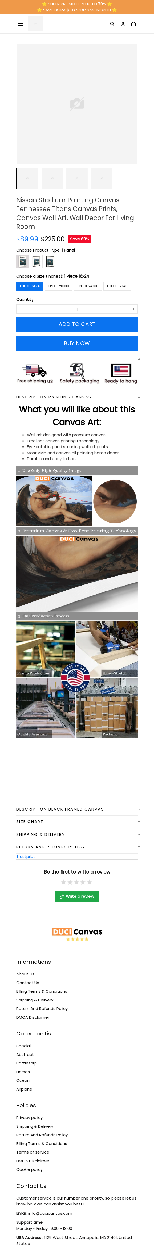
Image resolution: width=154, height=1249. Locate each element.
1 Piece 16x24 (76, 276)
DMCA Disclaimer (32, 1012)
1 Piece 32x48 (117, 286)
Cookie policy (29, 1164)
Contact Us (27, 977)
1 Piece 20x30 (58, 286)
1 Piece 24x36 (88, 286)
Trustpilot (25, 856)
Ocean (23, 1075)
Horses (23, 1066)
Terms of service (32, 1147)
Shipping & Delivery (34, 994)
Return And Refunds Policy (42, 1003)
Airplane (24, 1084)
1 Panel (68, 250)
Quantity (25, 299)
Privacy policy (29, 1112)
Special (23, 1040)
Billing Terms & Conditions (41, 986)
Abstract (25, 1049)
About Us (25, 968)
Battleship (26, 1057)
